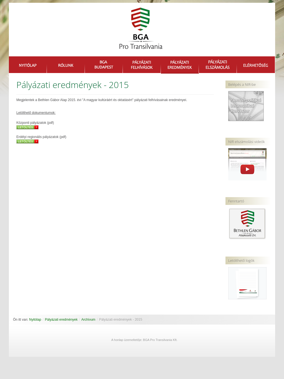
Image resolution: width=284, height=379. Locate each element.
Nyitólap (35, 320)
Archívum (88, 320)
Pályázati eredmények (61, 320)
